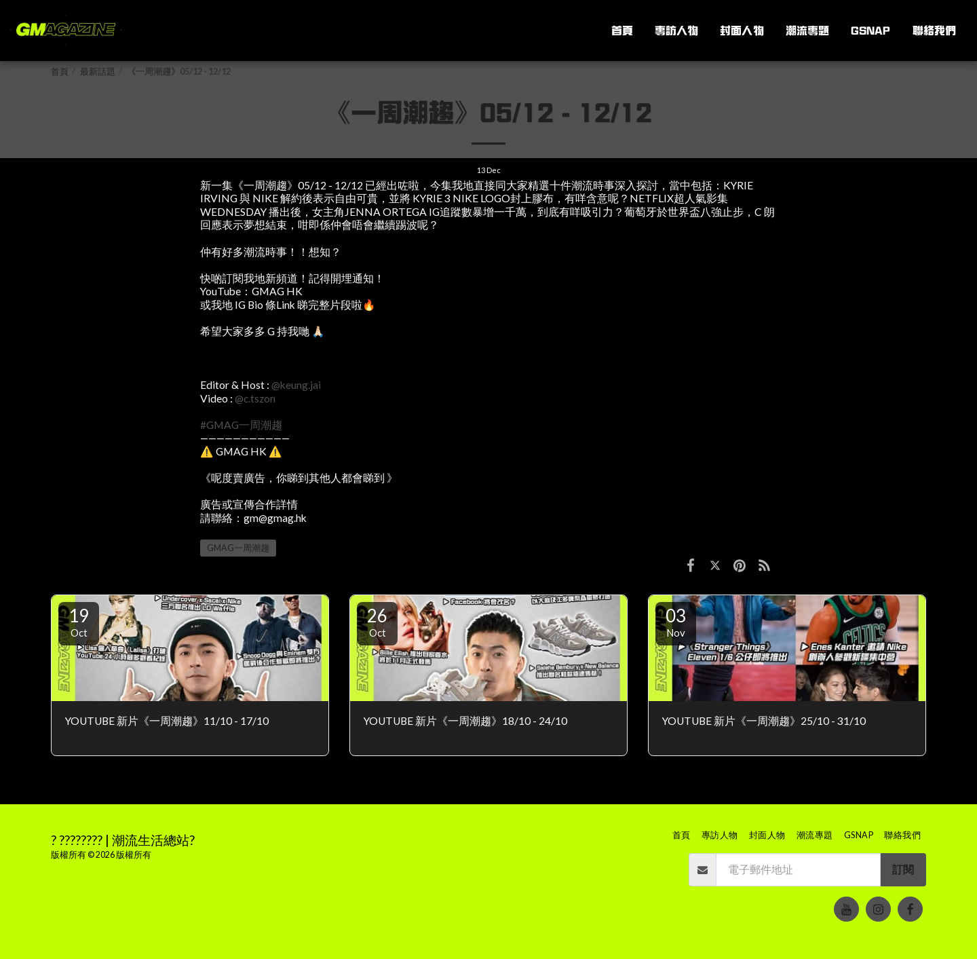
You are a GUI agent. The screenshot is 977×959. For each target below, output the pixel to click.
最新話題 (97, 72)
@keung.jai (296, 385)
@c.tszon (255, 398)
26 (377, 622)
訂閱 (903, 869)
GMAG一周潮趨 (238, 548)
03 (675, 622)
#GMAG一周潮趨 (241, 425)
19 (78, 622)
